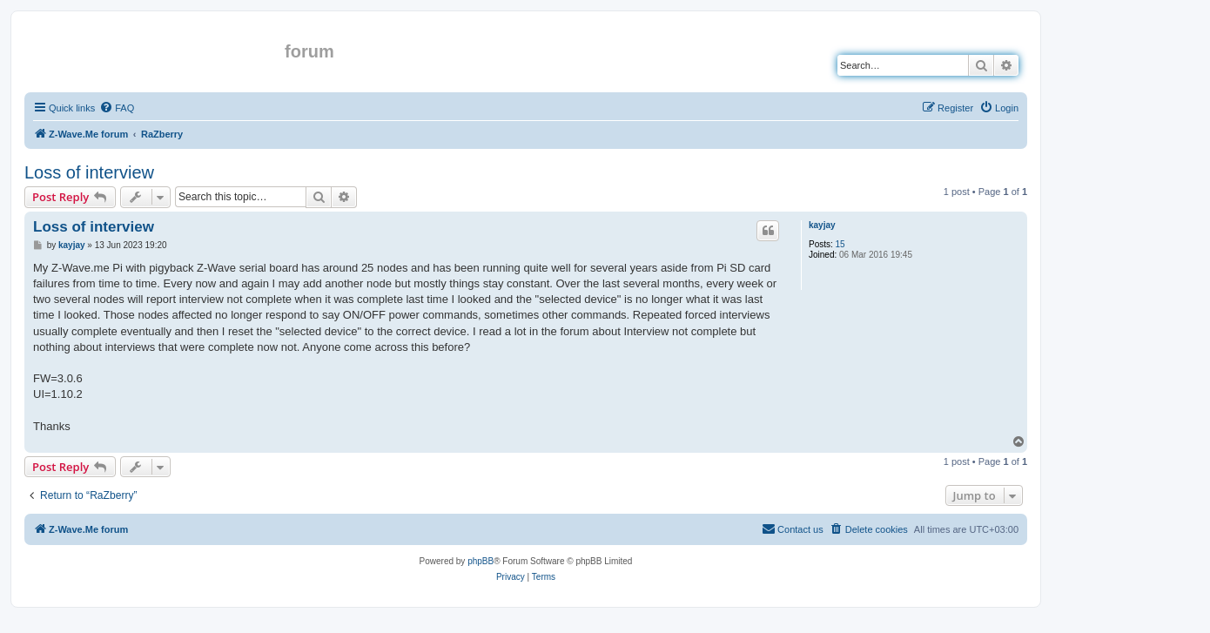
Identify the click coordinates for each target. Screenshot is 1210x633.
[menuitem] (116, 108)
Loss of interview (89, 172)
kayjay (822, 225)
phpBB (480, 561)
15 (840, 244)
